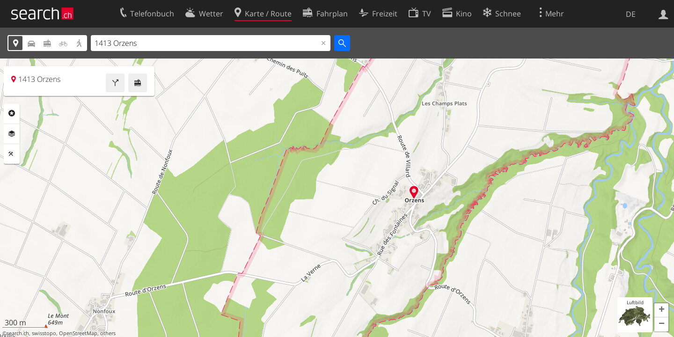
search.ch (18, 333)
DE (631, 14)
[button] (661, 310)
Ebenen (12, 134)
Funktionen (12, 154)
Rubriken (12, 113)
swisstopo (44, 333)
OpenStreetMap (78, 333)
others (108, 333)
